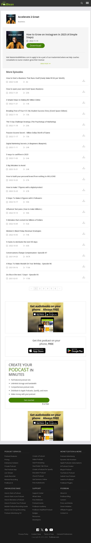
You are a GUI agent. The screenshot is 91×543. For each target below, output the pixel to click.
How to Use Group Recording (15, 510)
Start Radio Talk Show (40, 466)
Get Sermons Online (39, 479)
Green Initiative (65, 506)
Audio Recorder (10, 476)
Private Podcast (10, 466)
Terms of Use (49, 534)
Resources (36, 516)
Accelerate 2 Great (28, 16)
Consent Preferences (64, 534)
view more (45, 63)
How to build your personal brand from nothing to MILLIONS (30, 176)
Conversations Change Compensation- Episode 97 (26, 253)
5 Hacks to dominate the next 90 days (21, 242)
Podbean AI (9, 483)
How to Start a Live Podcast (14, 496)
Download (35, 45)
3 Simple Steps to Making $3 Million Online (23, 100)
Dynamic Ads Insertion (68, 459)
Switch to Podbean (67, 479)
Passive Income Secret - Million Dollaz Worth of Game (28, 133)
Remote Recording (11, 479)
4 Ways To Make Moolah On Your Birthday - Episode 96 (29, 264)
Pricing (7, 459)
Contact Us (64, 513)
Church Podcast (38, 476)
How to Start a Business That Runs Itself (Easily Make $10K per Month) (35, 78)
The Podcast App (11, 469)
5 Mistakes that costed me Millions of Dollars (24, 220)
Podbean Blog (65, 496)
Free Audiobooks (38, 483)
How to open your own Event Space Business (24, 89)
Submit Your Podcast (67, 476)
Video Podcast (37, 459)
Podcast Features (11, 456)
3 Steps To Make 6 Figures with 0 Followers (24, 198)
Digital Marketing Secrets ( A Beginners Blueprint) (26, 143)
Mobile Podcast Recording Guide (16, 506)
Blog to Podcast (65, 469)
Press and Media (66, 503)
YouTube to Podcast (67, 473)
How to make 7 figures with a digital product (24, 187)
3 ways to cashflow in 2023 (17, 154)
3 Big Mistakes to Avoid (15, 165)
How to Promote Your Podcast (15, 503)
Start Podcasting (38, 463)
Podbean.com (54, 537)
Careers (63, 500)
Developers (36, 520)
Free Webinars (37, 500)
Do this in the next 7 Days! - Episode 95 (22, 274)
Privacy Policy (23, 534)
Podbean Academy (39, 506)
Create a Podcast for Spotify (42, 469)
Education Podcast (39, 473)
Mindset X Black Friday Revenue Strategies (23, 231)
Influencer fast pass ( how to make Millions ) (24, 209)
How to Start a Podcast (13, 493)
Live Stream (9, 473)
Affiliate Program (66, 510)
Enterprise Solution (11, 463)
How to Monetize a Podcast (14, 500)
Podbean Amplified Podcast (42, 510)
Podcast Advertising (67, 456)
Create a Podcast (38, 456)
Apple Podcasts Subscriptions (71, 463)
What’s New (36, 496)
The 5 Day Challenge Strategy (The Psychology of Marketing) (31, 122)
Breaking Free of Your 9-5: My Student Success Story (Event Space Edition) (36, 111)
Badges (35, 513)
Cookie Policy (36, 534)
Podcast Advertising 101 (13, 513)
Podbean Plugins (66, 483)
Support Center (37, 493)
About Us (63, 493)
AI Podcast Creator (67, 466)
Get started (29, 400)
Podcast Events (37, 503)
